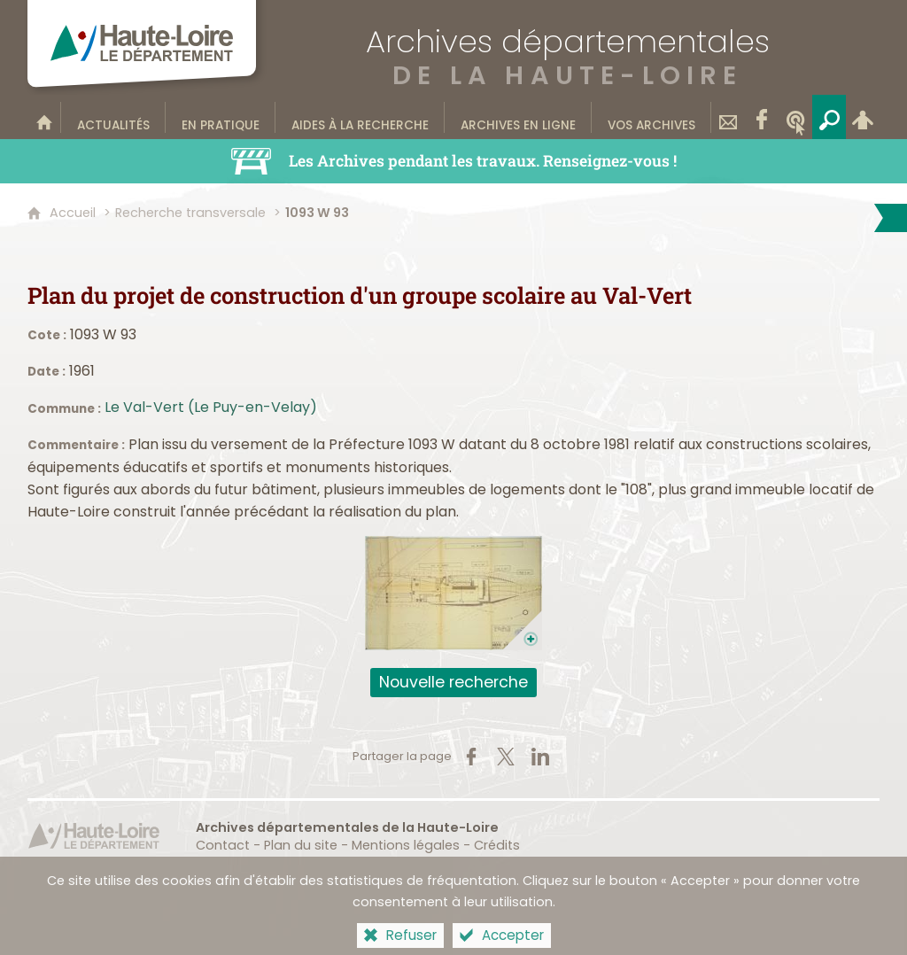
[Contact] (728, 117)
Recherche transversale (190, 212)
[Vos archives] (651, 117)
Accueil (73, 212)
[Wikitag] (795, 117)
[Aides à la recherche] (360, 117)
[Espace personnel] (863, 117)
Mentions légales (406, 845)
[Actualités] (113, 117)
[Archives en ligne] (518, 117)
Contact (223, 845)
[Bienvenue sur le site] (44, 117)
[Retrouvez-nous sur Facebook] (762, 117)
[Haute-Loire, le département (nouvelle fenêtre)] (93, 836)
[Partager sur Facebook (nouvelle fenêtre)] (471, 756)
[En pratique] (220, 117)
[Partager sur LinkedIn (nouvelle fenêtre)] (540, 756)
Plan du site (300, 845)
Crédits (497, 845)
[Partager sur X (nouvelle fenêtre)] (506, 756)
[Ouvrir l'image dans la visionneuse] (453, 593)
